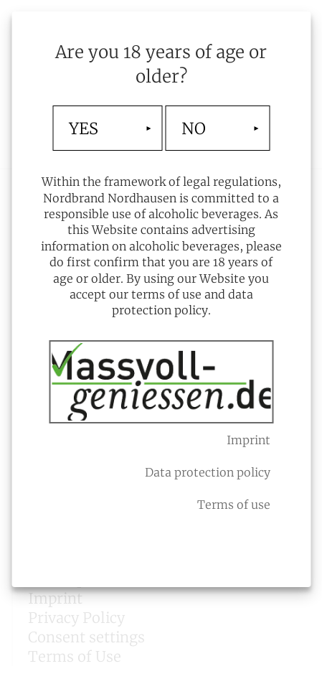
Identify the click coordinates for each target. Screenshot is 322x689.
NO (193, 128)
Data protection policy (207, 472)
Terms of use (233, 504)
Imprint (248, 440)
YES (83, 128)
